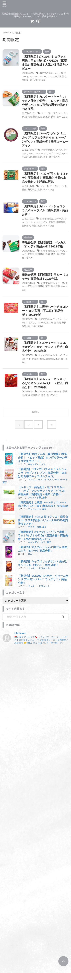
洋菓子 (46, 116)
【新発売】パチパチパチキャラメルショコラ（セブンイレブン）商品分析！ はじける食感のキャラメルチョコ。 (42, 473)
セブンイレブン (45, 479)
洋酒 (34, 225)
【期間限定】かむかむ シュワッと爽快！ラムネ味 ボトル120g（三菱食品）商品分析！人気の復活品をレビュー (43, 535)
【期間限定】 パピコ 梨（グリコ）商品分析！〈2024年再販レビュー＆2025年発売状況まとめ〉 (43, 520)
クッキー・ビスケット (39, 568)
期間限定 (37, 116)
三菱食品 (59, 76)
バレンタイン (40, 222)
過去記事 (61, 254)
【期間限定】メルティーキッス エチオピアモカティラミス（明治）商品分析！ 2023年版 (45, 347)
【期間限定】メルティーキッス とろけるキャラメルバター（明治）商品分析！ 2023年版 (45, 383)
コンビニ (32, 479)
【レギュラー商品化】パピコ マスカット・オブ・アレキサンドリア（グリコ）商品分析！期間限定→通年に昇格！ (42, 491)
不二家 (49, 322)
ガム (30, 554)
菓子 (32, 80)
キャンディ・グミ (36, 464)
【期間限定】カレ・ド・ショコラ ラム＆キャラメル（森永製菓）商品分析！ (45, 210)
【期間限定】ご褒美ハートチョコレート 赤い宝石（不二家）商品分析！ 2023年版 (45, 310)
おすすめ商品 (46, 73)
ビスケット (56, 113)
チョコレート (56, 186)
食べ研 (35, 21)
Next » (35, 411)
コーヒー (38, 153)
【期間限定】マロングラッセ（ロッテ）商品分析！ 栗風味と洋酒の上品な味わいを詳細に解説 (45, 177)
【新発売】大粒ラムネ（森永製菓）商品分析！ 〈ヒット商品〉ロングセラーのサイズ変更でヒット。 (42, 458)
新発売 (28, 116)
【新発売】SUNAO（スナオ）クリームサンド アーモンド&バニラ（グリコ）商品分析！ (43, 579)
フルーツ (40, 322)
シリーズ (58, 73)
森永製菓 (26, 225)
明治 (42, 358)
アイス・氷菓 (34, 497)
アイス (59, 150)
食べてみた (40, 80)
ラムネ (50, 76)
